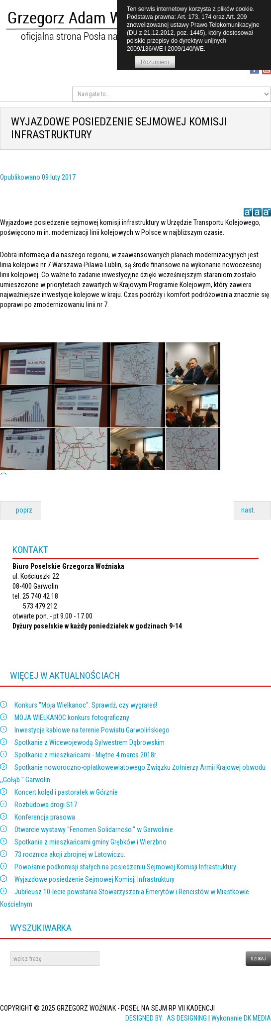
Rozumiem (155, 62)
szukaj (258, 958)
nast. (252, 510)
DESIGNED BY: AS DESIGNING (163, 1018)
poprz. (20, 510)
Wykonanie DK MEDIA (241, 1018)
